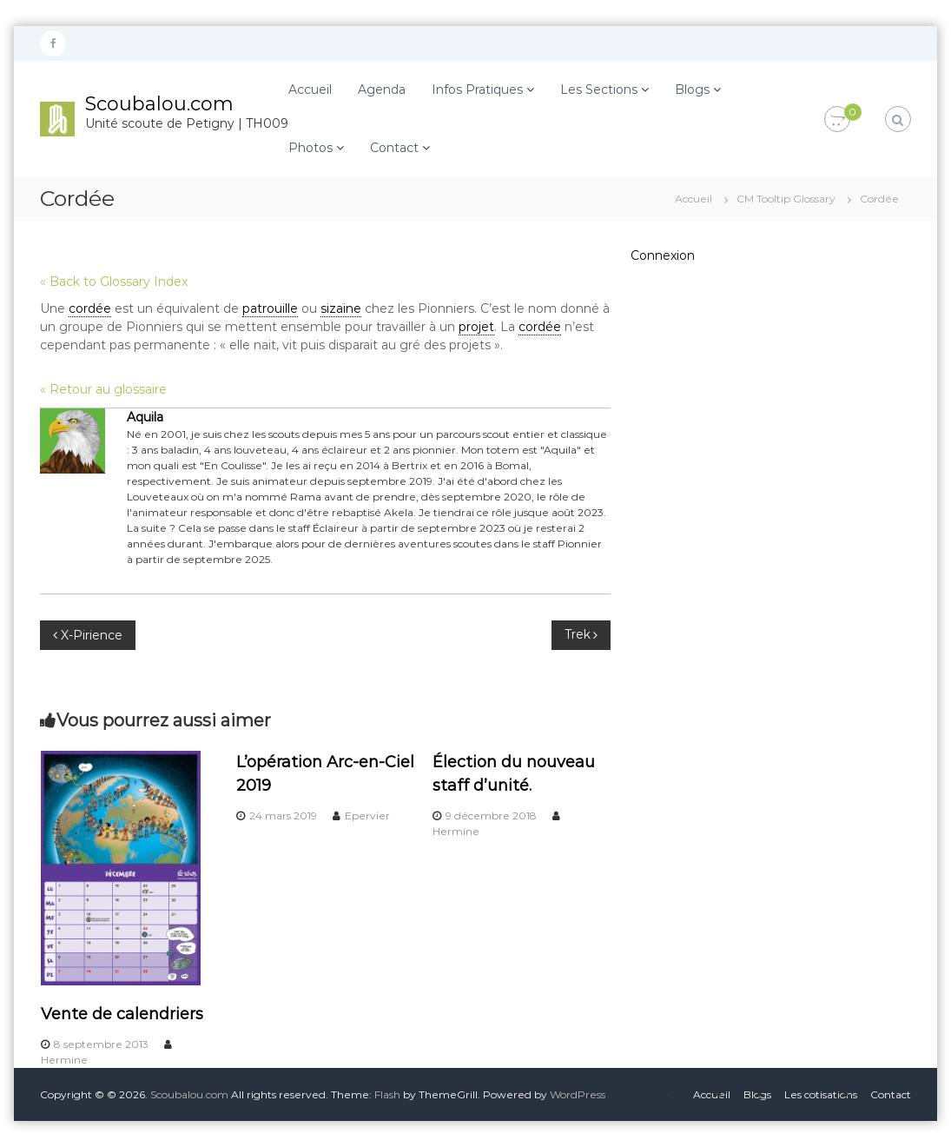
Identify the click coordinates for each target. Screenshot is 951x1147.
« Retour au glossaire (103, 389)
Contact (394, 148)
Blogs (692, 89)
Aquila (145, 417)
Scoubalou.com (159, 104)
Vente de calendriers (122, 1014)
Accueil (310, 89)
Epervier (367, 815)
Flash (387, 1094)
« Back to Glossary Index (114, 281)
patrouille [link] (270, 308)
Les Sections (598, 89)
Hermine (64, 1059)
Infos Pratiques (477, 89)
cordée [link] (90, 308)
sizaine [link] (340, 308)
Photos (310, 148)
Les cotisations (820, 1094)
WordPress (577, 1094)
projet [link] (476, 327)
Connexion (663, 255)
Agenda (382, 89)
